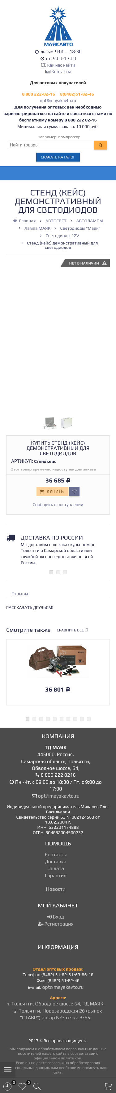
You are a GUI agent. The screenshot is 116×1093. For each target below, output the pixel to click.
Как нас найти (61, 65)
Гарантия (56, 875)
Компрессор (69, 136)
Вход (55, 917)
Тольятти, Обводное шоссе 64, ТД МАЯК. (58, 1004)
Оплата (55, 868)
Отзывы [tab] (19, 593)
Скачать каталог (58, 157)
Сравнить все (73, 630)
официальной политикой (57, 1058)
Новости (55, 889)
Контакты (61, 71)
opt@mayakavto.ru (58, 100)
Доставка (55, 862)
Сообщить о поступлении (58, 504)
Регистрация (56, 924)
